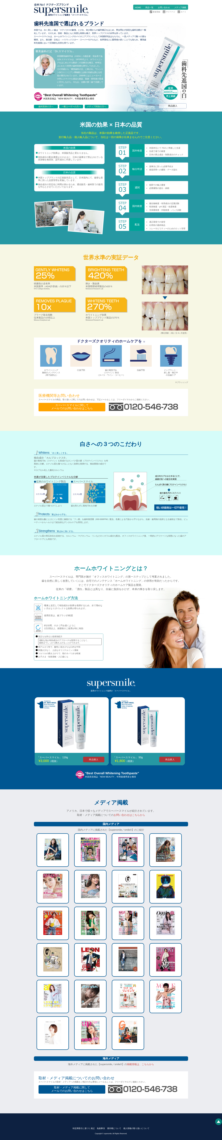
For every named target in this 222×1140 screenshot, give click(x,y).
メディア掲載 (180, 7)
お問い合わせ (164, 7)
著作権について (114, 1128)
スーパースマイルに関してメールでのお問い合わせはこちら (72, 407)
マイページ (170, 12)
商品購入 (172, 106)
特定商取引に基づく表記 (84, 1128)
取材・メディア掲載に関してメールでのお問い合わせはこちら (72, 1089)
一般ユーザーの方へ (71, 106)
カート (183, 12)
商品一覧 (149, 7)
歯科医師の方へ (45, 106)
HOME (138, 7)
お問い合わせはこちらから (129, 815)
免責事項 (101, 1128)
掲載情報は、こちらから (140, 1064)
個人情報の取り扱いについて (136, 1128)
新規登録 (156, 12)
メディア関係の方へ (96, 106)
